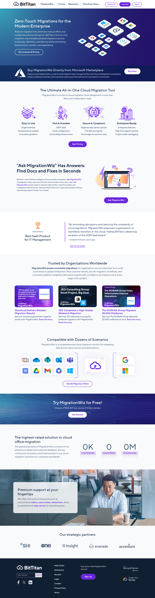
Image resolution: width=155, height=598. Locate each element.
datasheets (57, 502)
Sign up (88, 577)
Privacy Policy (60, 588)
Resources (73, 4)
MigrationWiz (47, 4)
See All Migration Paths (77, 384)
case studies (44, 502)
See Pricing (77, 144)
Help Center (59, 566)
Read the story (45, 319)
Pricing (61, 4)
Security (57, 575)
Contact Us (111, 4)
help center (39, 506)
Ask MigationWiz (116, 200)
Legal (56, 579)
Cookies (57, 584)
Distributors (59, 570)
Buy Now (132, 71)
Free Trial (125, 4)
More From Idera (90, 4)
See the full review (77, 246)
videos (34, 502)
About (56, 593)
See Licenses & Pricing (28, 52)
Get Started (77, 415)
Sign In (137, 4)
